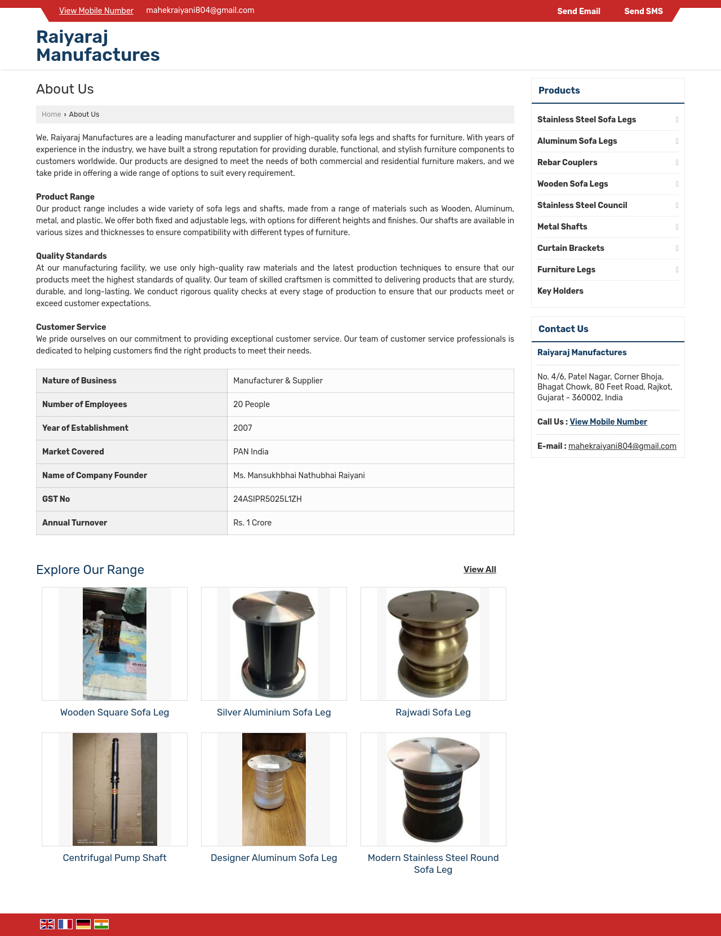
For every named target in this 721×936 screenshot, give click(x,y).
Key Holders (560, 291)
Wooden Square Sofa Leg (115, 712)
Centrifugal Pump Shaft (114, 857)
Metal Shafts (562, 227)
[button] (96, 11)
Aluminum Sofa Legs (577, 141)
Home (51, 114)
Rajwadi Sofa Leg (433, 712)
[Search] (678, 48)
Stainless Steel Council (582, 205)
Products (559, 90)
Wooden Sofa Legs (572, 184)
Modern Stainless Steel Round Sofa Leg (433, 863)
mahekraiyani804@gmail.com (200, 10)
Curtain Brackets (570, 248)
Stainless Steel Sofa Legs (587, 120)
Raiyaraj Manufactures (98, 46)
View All (480, 569)
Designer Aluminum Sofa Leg (274, 857)
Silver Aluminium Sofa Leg (274, 712)
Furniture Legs (566, 270)
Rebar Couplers (567, 162)
